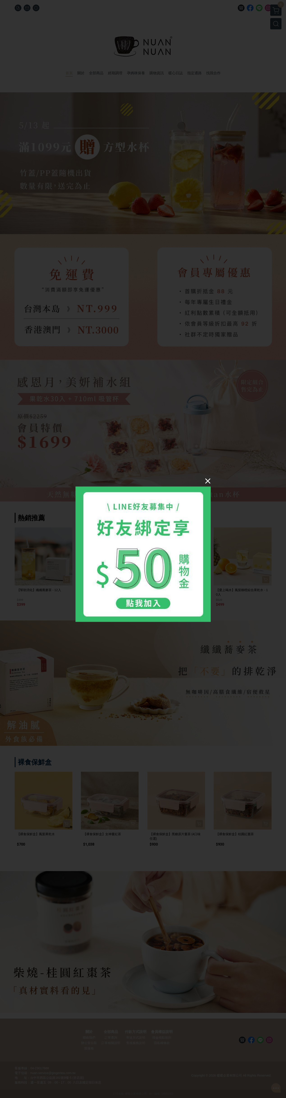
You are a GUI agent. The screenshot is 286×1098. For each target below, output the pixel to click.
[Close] (207, 480)
